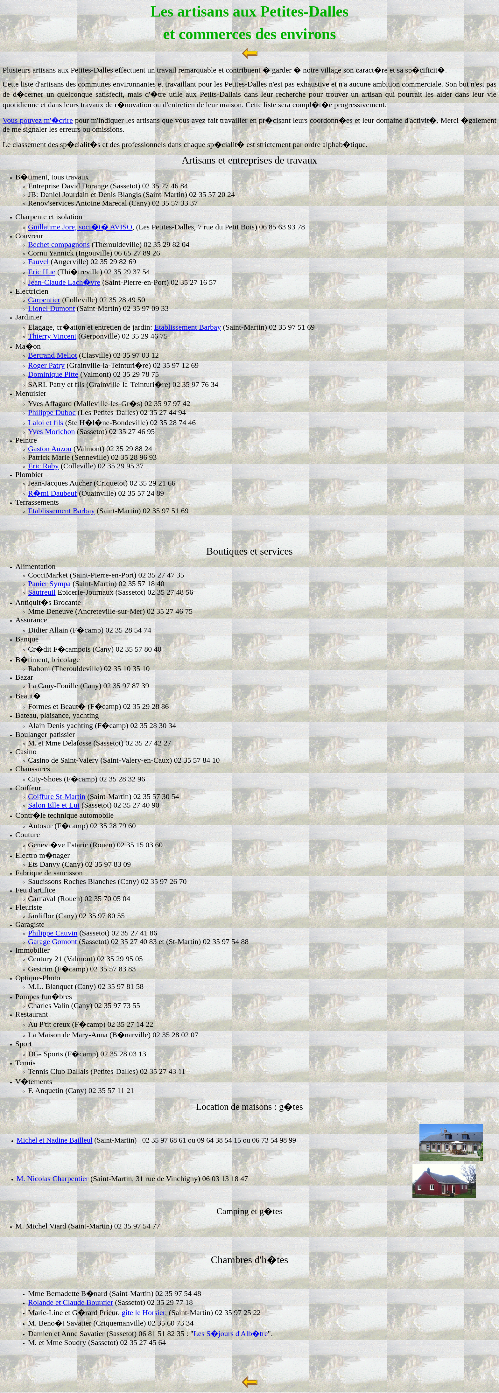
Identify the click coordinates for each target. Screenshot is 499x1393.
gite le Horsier (143, 1312)
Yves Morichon (51, 431)
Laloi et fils (45, 422)
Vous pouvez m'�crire (38, 120)
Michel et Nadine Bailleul (55, 1140)
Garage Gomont (52, 941)
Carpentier (44, 300)
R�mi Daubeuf (52, 493)
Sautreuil (42, 592)
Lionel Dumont (51, 308)
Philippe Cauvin (52, 933)
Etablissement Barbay (187, 327)
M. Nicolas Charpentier (52, 1178)
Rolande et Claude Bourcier (70, 1302)
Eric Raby (43, 466)
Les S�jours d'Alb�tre (230, 1333)
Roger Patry (46, 365)
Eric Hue (41, 272)
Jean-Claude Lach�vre (64, 282)
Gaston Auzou (50, 448)
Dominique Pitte (53, 374)
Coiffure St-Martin (56, 796)
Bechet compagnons (59, 244)
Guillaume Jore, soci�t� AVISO (80, 227)
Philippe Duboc (52, 412)
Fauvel (38, 261)
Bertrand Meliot (52, 355)
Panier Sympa (49, 583)
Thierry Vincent (52, 336)
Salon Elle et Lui (54, 805)
